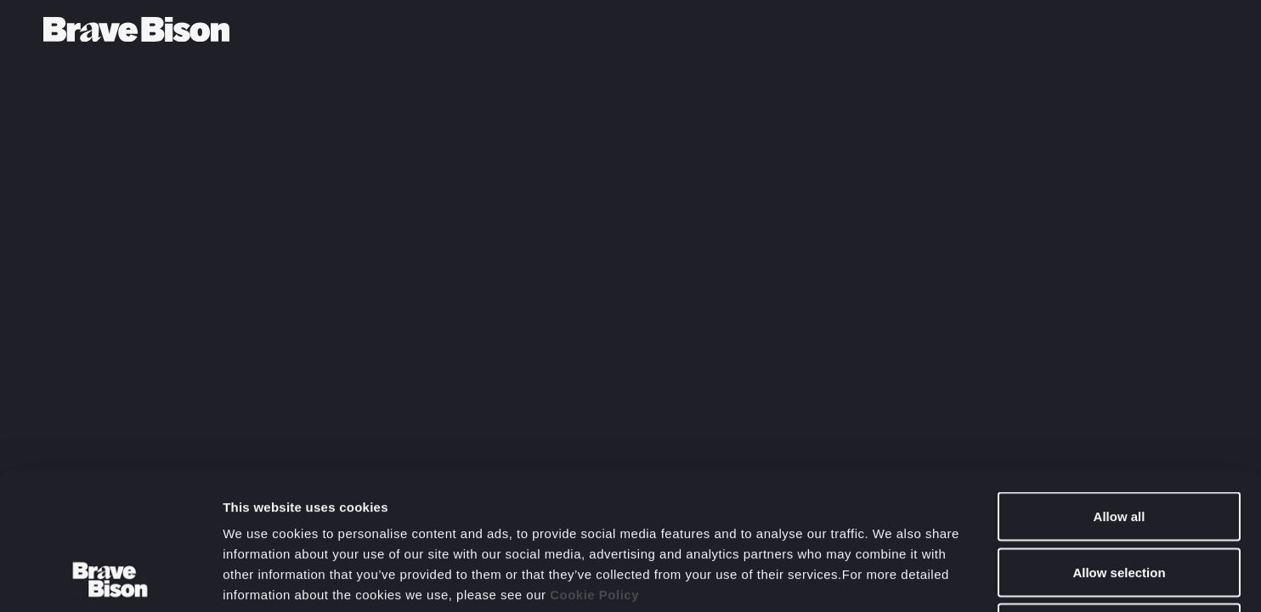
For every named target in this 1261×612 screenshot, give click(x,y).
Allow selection (1118, 445)
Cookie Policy (594, 467)
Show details (891, 578)
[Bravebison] (136, 29)
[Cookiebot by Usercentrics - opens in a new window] (110, 579)
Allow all (1119, 389)
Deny (1119, 500)
